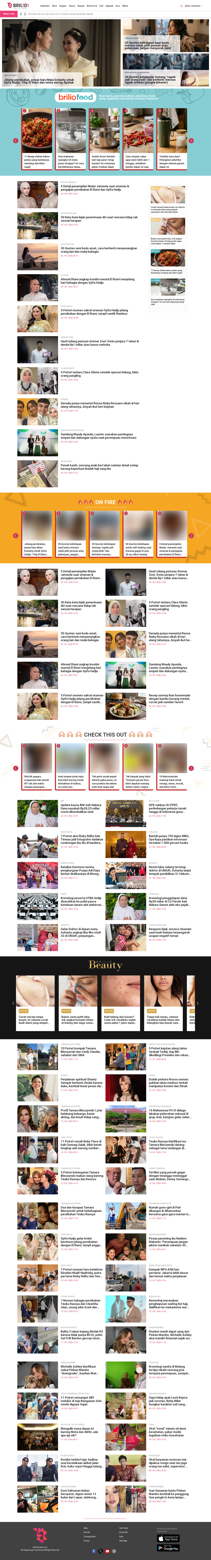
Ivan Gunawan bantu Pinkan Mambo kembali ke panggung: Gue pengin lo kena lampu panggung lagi (169, 1494)
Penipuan (154, 894)
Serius (72, 6)
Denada (64, 399)
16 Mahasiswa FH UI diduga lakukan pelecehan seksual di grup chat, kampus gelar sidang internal (170, 1114)
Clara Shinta (67, 368)
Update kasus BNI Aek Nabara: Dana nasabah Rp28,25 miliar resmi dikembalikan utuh (81, 808)
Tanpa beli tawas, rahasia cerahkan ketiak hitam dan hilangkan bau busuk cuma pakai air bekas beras (163, 1021)
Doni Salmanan (68, 1487)
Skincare (23, 1011)
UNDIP (64, 894)
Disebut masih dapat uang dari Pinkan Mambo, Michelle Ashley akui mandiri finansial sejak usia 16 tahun (170, 1335)
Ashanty (65, 925)
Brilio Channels (193, 6)
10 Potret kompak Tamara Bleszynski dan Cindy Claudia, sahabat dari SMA (80, 1052)
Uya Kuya (153, 832)
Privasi (86, 1541)
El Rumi (64, 275)
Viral (151, 1425)
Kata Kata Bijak (68, 213)
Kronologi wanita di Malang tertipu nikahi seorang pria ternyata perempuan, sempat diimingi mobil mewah (168, 1370)
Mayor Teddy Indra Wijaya (162, 1044)
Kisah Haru (66, 461)
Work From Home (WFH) (160, 1265)
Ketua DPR (154, 801)
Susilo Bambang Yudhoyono (75, 1394)
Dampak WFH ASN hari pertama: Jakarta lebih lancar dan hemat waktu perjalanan (168, 1273)
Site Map (123, 1541)
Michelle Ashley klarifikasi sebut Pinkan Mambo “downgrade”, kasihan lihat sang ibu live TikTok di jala (78, 1370)
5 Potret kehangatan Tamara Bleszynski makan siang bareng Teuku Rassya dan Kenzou (82, 1176)
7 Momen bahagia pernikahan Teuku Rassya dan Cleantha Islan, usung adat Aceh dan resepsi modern (80, 1304)
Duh (101, 6)
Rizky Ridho (66, 832)
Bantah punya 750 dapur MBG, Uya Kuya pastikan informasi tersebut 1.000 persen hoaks (169, 839)
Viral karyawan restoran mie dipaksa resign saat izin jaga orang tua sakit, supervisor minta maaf (168, 1463)
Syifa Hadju (67, 306)
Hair (192, 1011)
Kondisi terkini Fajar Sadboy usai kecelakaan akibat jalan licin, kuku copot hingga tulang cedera (81, 1463)
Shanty (64, 1075)
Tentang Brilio (90, 1536)
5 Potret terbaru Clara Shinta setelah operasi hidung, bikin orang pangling (99, 374)
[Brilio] (17, 5)
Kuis (118, 6)
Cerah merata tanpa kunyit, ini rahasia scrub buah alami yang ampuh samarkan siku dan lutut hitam (168, 209)
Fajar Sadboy (67, 1456)
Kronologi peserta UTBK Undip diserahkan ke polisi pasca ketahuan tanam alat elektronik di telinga (82, 901)
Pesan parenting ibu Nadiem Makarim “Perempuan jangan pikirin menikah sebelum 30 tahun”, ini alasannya (168, 1242)
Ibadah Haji (154, 1296)
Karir (121, 1536)
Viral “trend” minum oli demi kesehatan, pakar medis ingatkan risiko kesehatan (167, 1432)
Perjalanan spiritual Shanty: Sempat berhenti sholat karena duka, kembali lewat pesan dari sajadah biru (81, 1083)
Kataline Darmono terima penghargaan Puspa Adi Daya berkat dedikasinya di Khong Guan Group (80, 870)
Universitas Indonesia (160, 1106)
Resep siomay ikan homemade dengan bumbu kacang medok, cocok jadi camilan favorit (169, 699)
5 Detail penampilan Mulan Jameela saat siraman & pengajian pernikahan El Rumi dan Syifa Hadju (95, 188)
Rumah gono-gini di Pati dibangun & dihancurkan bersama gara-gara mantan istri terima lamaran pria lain (170, 1211)
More (125, 6)
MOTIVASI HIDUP (132, 38)
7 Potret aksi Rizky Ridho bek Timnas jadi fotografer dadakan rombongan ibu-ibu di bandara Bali (82, 839)
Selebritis (45, 6)
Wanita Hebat (67, 863)
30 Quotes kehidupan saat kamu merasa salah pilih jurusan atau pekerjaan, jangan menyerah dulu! (148, 45)
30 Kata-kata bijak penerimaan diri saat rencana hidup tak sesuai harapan (99, 219)
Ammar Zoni (67, 337)
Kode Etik (123, 1532)
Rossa (152, 1075)
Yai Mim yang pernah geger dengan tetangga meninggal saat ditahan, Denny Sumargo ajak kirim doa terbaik (168, 1176)
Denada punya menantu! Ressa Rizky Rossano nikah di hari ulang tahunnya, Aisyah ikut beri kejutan (100, 405)
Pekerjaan (154, 1456)
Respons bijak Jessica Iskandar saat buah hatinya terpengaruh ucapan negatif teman (170, 932)
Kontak (87, 1532)
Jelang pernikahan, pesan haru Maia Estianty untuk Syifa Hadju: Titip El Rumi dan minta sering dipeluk (39, 81)
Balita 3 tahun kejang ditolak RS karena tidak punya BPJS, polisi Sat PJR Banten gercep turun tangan (82, 1335)
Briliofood (92, 6)
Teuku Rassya (156, 1137)
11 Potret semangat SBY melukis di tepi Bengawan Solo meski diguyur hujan (81, 1401)
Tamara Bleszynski (70, 1044)
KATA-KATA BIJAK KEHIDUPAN (137, 72)
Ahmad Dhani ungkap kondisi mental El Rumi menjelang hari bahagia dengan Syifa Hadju (98, 281)
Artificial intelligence (73, 1425)
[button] (21, 14)
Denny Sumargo (157, 1168)
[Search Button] (181, 6)
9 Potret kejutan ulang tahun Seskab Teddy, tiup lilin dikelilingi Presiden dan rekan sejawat (168, 1052)
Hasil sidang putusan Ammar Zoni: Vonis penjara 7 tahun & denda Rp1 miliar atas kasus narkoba (100, 343)
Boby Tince (66, 1137)
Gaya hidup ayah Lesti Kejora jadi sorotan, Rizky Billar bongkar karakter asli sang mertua (168, 1401)
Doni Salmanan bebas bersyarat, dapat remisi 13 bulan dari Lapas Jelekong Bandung (78, 1494)
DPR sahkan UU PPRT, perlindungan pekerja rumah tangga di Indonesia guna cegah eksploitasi (167, 808)
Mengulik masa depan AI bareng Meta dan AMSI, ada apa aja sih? (79, 1432)
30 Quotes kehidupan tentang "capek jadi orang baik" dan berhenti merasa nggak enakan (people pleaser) (150, 79)
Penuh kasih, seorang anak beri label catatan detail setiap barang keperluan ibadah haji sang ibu (99, 467)
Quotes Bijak (67, 244)
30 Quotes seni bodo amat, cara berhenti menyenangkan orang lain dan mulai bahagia (99, 250)
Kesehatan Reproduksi (72, 430)
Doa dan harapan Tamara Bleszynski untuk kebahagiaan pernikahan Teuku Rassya (81, 1211)
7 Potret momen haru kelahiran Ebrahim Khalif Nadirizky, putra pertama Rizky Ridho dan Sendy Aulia (82, 1273)
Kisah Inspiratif (69, 1327)
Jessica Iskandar (157, 925)
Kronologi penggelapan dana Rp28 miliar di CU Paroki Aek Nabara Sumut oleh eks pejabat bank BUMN (170, 901)
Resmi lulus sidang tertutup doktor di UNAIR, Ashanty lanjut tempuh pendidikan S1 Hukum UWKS (170, 870)
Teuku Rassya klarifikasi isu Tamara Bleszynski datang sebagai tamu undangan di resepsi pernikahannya (167, 1145)
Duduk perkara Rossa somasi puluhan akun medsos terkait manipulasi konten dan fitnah (168, 1083)
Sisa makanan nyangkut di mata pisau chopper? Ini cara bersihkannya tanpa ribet (168, 301)
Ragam (62, 6)
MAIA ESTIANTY (10, 75)
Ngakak (109, 6)
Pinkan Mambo (156, 1327)
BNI (62, 801)
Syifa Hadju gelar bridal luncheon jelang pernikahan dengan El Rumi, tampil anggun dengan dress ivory (81, 1242)
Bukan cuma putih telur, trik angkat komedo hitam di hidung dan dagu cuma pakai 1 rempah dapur (166, 241)
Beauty (81, 6)
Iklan (86, 1528)
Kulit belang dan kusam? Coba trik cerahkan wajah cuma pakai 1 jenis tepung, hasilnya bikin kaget (120, 1021)
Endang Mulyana (157, 1394)
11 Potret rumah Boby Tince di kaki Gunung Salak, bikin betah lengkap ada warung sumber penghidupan (81, 1145)
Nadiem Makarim (157, 1234)
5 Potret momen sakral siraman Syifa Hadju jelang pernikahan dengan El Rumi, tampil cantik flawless (94, 312)
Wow (54, 6)
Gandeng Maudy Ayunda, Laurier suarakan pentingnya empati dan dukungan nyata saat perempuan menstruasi (98, 436)
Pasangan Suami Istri (160, 1203)
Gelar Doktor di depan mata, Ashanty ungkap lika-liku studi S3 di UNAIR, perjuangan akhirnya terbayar (81, 932)
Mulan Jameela (68, 182)
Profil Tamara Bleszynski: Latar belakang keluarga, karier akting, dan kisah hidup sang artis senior (81, 1114)
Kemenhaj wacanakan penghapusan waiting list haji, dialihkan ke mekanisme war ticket (168, 1304)
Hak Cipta (123, 1528)
